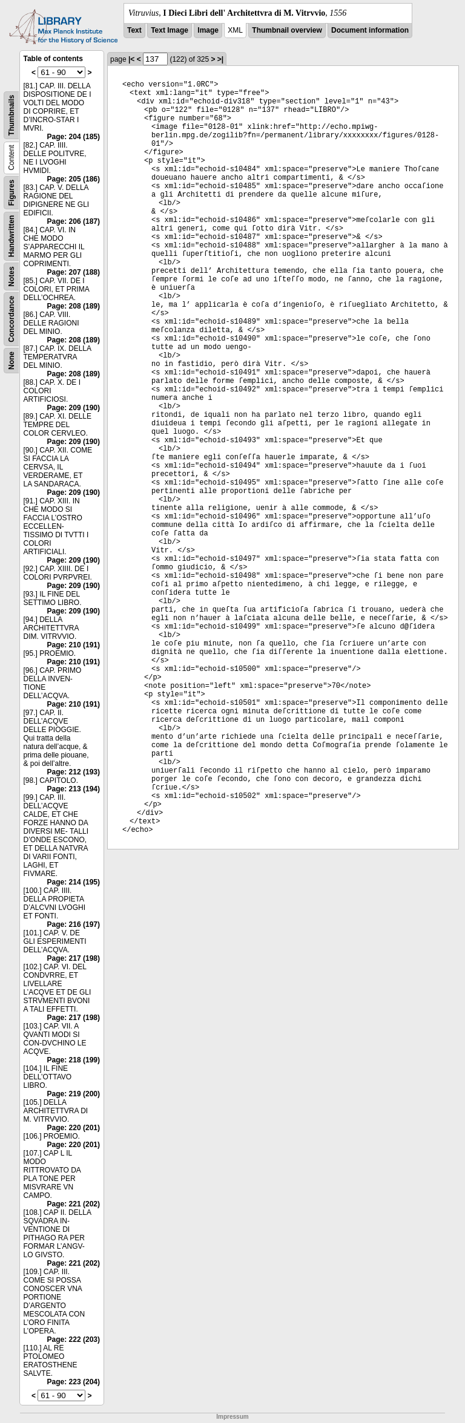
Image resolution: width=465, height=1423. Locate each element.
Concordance (11, 319)
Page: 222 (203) (73, 1339)
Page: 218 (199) (73, 1060)
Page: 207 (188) (73, 272)
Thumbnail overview (287, 30)
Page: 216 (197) (73, 924)
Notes (11, 276)
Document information (370, 30)
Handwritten (11, 236)
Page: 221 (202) (73, 1204)
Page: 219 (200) (73, 1094)
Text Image (169, 30)
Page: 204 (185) (73, 136)
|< (131, 59)
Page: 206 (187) (73, 221)
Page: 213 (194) (73, 789)
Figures (11, 193)
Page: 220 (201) (73, 1128)
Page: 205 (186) (73, 179)
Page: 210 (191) (73, 645)
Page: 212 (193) (73, 772)
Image (208, 30)
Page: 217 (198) (73, 958)
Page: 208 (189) (73, 306)
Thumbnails (11, 115)
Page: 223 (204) (73, 1382)
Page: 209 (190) (73, 408)
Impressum (232, 1416)
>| (220, 59)
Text (134, 30)
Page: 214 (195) (73, 882)
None (11, 361)
